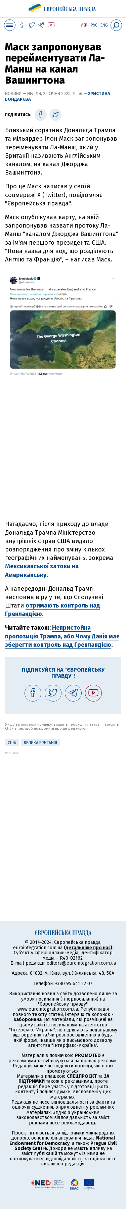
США (12, 742)
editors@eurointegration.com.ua (81, 963)
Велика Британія (40, 742)
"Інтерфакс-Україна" (32, 1030)
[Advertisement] (63, 454)
